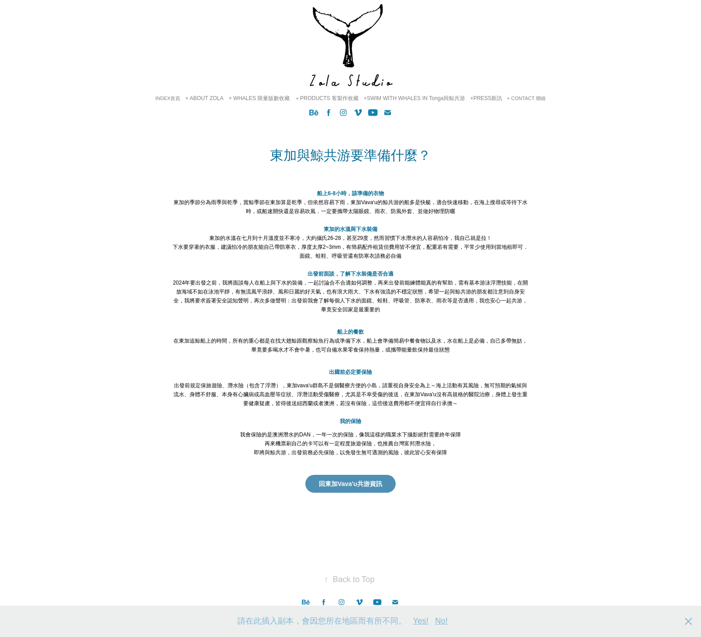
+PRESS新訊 (486, 98)
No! (441, 620)
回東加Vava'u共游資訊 (350, 483)
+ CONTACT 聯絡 (526, 98)
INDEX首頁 (167, 98)
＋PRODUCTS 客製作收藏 (327, 98)
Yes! (420, 620)
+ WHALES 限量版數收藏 (258, 98)
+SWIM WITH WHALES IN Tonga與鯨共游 (414, 98)
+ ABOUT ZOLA (205, 98)
